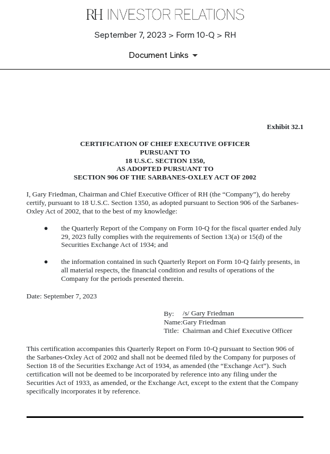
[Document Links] (165, 55)
